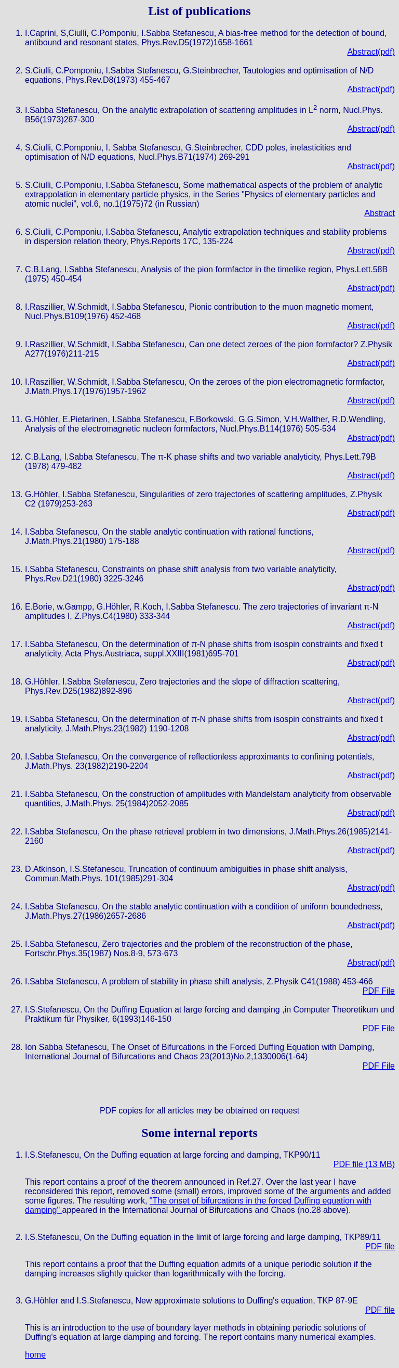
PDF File (379, 990)
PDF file (380, 1246)
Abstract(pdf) (371, 51)
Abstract (379, 213)
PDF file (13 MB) (364, 1164)
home (35, 1354)
